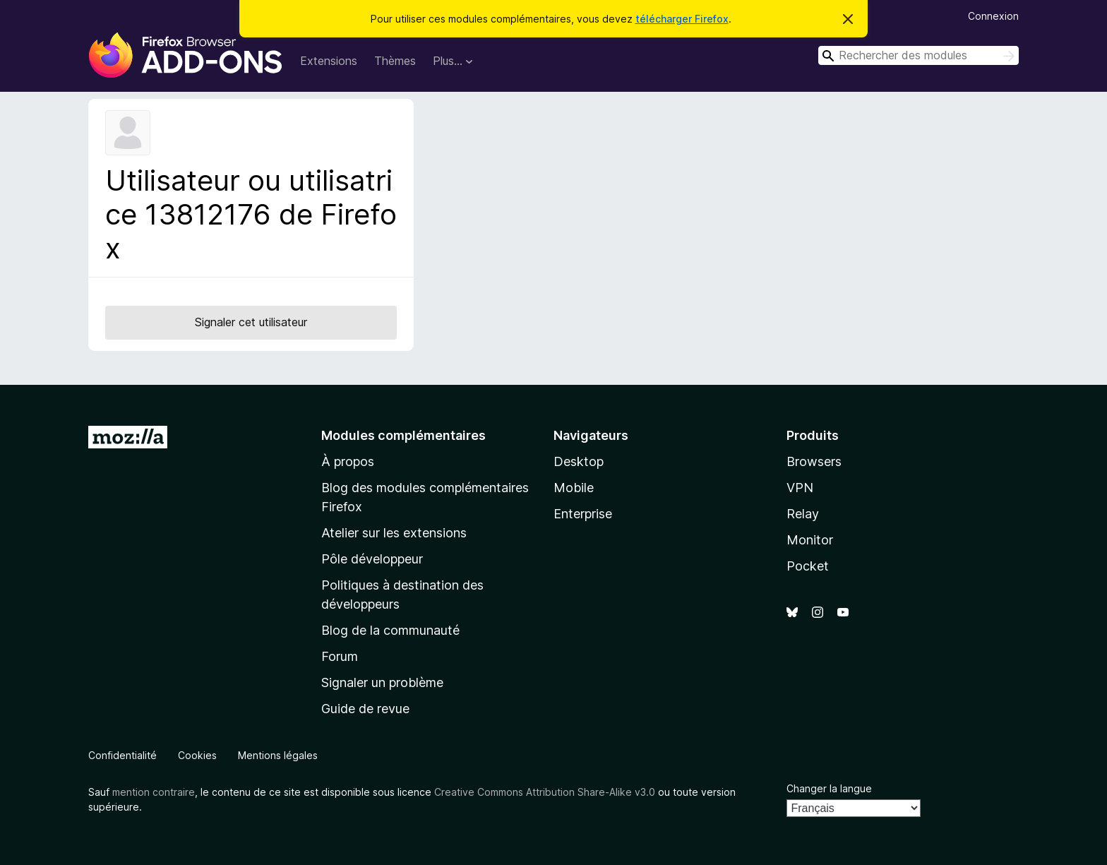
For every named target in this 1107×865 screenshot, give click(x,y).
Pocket (807, 566)
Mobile (574, 487)
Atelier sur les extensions (394, 532)
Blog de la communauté (390, 630)
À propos (347, 461)
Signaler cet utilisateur (251, 322)
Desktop (579, 461)
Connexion (993, 16)
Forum (339, 656)
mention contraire (153, 792)
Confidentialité (122, 755)
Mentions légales (278, 755)
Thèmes (395, 61)
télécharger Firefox (682, 19)
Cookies (197, 755)
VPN (799, 487)
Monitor (809, 539)
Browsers (814, 461)
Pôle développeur (372, 558)
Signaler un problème (382, 682)
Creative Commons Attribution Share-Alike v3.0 (544, 792)
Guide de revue (365, 708)
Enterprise (583, 513)
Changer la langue (829, 788)
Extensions (328, 61)
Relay (802, 513)
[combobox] (918, 55)
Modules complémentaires (403, 435)
